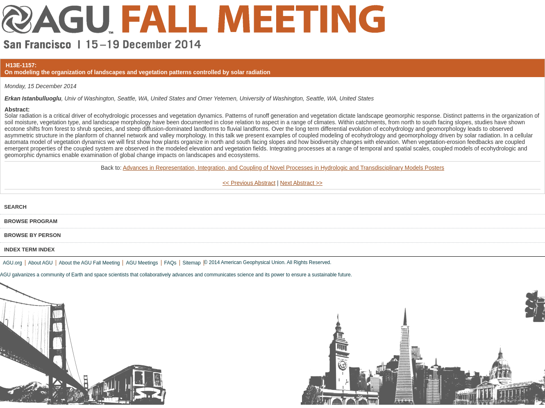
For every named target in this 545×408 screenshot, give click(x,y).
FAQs (170, 263)
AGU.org (12, 263)
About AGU (40, 263)
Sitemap (192, 263)
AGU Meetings (142, 263)
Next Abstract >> (301, 183)
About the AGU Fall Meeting (89, 263)
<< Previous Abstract (249, 183)
